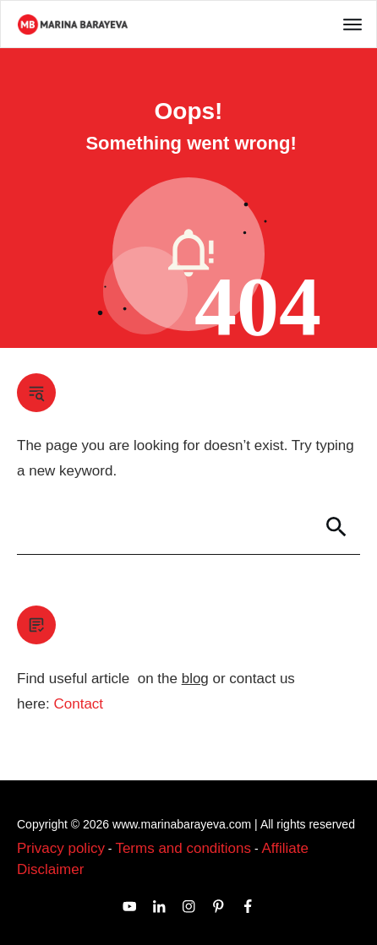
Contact (78, 704)
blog (195, 679)
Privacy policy (61, 848)
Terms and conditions (183, 848)
